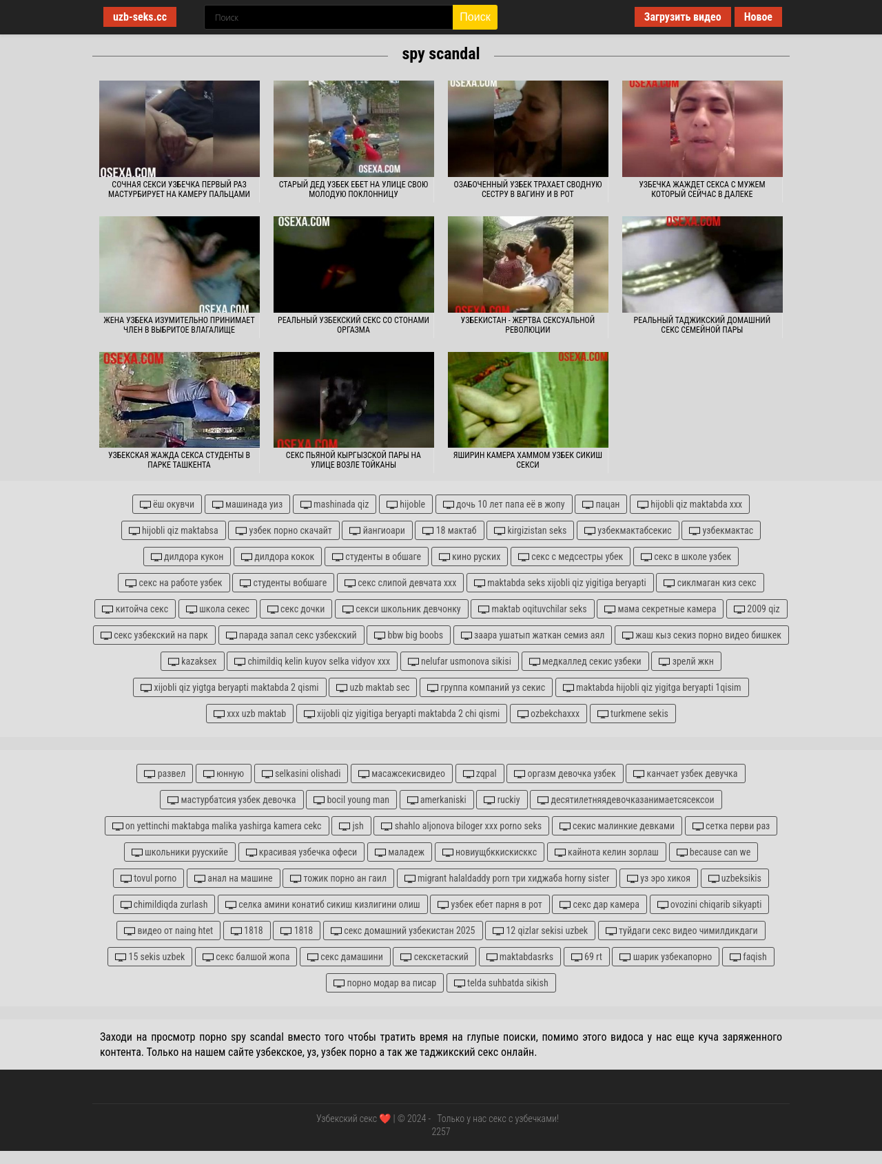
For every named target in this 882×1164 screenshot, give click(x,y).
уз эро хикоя (658, 878)
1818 (247, 931)
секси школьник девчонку (401, 609)
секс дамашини (345, 957)
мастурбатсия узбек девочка (231, 800)
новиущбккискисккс (489, 852)
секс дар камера (599, 905)
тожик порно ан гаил (338, 878)
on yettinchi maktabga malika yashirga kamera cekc (217, 826)
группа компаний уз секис (486, 688)
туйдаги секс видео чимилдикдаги (682, 931)
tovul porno (148, 878)
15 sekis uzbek (150, 957)
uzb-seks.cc (140, 16)
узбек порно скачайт (283, 531)
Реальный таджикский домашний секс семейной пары (702, 325)
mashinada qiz (334, 504)
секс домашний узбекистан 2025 (403, 931)
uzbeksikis (734, 878)
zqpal (480, 774)
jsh (351, 826)
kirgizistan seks (530, 531)
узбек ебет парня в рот (490, 905)
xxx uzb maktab (250, 714)
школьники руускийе (180, 852)
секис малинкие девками (617, 826)
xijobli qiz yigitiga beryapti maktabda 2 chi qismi (402, 714)
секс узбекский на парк (154, 635)
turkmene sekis (632, 714)
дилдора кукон (187, 557)
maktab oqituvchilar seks (532, 609)
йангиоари (376, 531)
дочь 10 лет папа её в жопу (504, 504)
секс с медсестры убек (570, 557)
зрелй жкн (686, 661)
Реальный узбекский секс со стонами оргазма (353, 325)
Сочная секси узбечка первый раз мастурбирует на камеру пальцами (179, 189)
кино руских (469, 557)
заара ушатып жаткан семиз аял (533, 635)
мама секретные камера (660, 609)
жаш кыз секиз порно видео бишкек (701, 635)
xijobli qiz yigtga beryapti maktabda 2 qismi (229, 688)
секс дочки (296, 609)
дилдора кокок (277, 557)
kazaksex (192, 661)
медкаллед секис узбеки (585, 661)
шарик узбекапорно (665, 957)
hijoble (406, 504)
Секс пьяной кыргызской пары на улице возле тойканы (353, 460)
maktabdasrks (520, 957)
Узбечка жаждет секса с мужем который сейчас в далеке (702, 189)
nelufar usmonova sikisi (459, 661)
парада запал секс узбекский (291, 635)
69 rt (586, 957)
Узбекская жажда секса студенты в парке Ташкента (179, 460)
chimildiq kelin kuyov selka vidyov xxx (312, 661)
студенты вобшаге (283, 583)
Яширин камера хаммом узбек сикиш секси (527, 460)
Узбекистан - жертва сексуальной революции (528, 325)
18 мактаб (449, 531)
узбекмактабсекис (628, 531)
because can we (714, 852)
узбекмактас (721, 531)
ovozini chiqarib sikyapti (709, 905)
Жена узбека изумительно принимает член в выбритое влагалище (178, 325)
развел (164, 774)
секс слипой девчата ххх (400, 583)
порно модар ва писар (385, 983)
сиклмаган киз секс (710, 583)
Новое (758, 16)
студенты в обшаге (376, 557)
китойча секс (135, 609)
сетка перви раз (731, 826)
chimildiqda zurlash (164, 905)
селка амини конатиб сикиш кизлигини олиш (322, 905)
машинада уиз (247, 504)
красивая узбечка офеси (302, 852)
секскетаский (434, 957)
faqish (748, 957)
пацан (600, 504)
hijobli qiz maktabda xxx (689, 504)
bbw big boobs (408, 635)
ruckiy (502, 800)
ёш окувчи (167, 504)
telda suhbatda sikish (501, 983)
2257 (440, 1131)
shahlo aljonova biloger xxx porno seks (461, 826)
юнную (223, 774)
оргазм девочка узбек (564, 774)
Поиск (475, 17)
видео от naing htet (168, 931)
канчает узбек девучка (685, 774)
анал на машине (233, 878)
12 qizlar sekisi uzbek (540, 931)
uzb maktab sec (372, 688)
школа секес (217, 609)
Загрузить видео (682, 16)
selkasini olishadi (301, 774)
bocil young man (351, 800)
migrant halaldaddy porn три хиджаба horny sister (507, 878)
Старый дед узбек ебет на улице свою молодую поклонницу (354, 189)
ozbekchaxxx (548, 714)
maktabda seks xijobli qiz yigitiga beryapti (560, 583)
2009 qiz (756, 609)
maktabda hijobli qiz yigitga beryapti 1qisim (652, 688)
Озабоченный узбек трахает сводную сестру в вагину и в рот (527, 189)
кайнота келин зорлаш (607, 852)
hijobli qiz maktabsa (173, 531)
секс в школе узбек (686, 557)
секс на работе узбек (173, 583)
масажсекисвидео (401, 774)
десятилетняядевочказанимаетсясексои (625, 800)
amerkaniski (436, 800)
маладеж (399, 852)
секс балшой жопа (246, 957)
